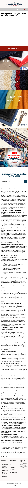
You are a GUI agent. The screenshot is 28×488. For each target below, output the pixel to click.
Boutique (3, 463)
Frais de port (4, 478)
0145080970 (14, 469)
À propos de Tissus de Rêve (5, 473)
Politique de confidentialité (4, 476)
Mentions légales (5, 470)
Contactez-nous (5, 464)
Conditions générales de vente (4, 467)
